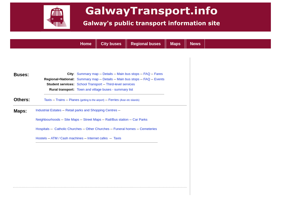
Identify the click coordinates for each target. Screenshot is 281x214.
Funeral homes (124, 129)
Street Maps (92, 119)
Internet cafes (97, 138)
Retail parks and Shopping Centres (91, 110)
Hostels (41, 138)
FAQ (147, 74)
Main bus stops (128, 74)
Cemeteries (148, 129)
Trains (60, 100)
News (195, 44)
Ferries (123, 100)
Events (159, 79)
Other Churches (97, 129)
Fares (158, 74)
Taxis (48, 100)
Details (108, 74)
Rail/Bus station (117, 119)
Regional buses (146, 44)
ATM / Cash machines (67, 138)
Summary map (87, 74)
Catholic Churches (68, 129)
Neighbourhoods (48, 119)
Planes (86, 100)
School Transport (89, 84)
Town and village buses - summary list (105, 89)
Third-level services (120, 84)
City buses (111, 44)
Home (85, 44)
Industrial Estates (48, 110)
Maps (175, 44)
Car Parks (140, 119)
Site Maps (71, 119)
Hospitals (42, 129)
